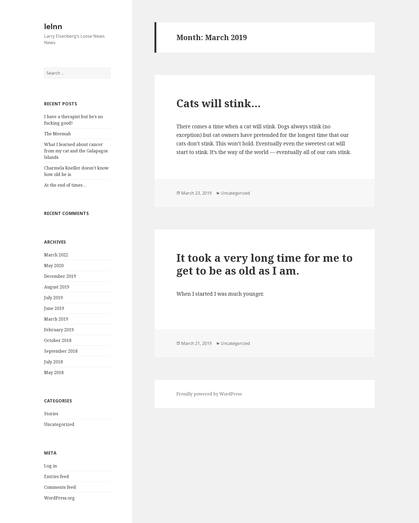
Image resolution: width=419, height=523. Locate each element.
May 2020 (54, 265)
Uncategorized (59, 424)
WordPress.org (59, 498)
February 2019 (59, 330)
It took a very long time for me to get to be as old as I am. (264, 264)
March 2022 (56, 255)
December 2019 (60, 276)
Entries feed (56, 476)
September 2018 (60, 351)
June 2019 (54, 308)
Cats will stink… (218, 103)
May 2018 (54, 372)
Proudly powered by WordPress (209, 394)
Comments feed (60, 487)
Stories (51, 414)
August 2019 (56, 287)
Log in (50, 466)
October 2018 (57, 340)
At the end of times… (65, 185)
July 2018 (53, 362)
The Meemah (57, 134)
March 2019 (56, 319)
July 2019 (53, 298)
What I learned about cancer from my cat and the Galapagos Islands (76, 150)
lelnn (53, 26)
